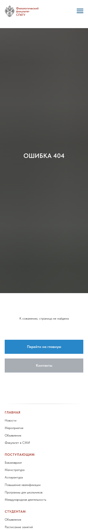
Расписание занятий (19, 527)
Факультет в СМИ (17, 442)
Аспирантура (14, 477)
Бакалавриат (13, 462)
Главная (12, 412)
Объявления (13, 435)
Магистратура (14, 470)
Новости (10, 420)
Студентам (15, 511)
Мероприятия (14, 428)
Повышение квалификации (23, 485)
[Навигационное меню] (80, 11)
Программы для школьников (23, 492)
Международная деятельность (25, 499)
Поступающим (20, 454)
